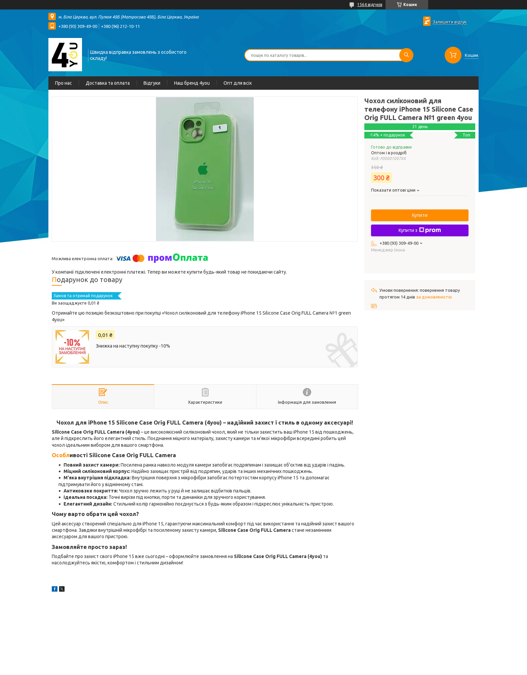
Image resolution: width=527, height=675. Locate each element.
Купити (420, 215)
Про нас (63, 83)
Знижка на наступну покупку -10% (133, 346)
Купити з (420, 230)
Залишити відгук (450, 21)
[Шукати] (406, 55)
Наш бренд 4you (192, 83)
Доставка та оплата (108, 83)
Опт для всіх (238, 83)
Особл (61, 455)
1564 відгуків (369, 4)
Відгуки (152, 83)
